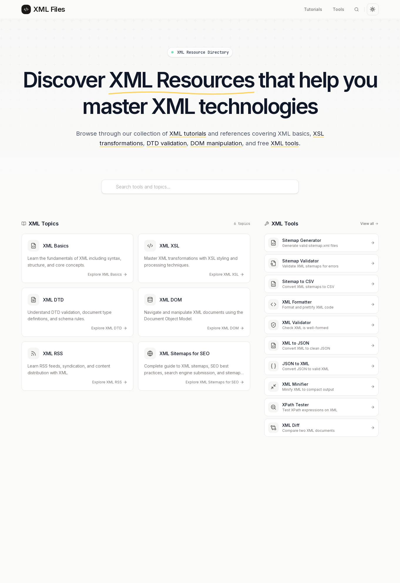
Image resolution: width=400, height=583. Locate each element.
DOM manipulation (216, 143)
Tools (338, 9)
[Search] (356, 9)
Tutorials (313, 9)
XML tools (285, 143)
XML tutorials (187, 133)
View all (369, 223)
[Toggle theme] (373, 9)
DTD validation (167, 143)
